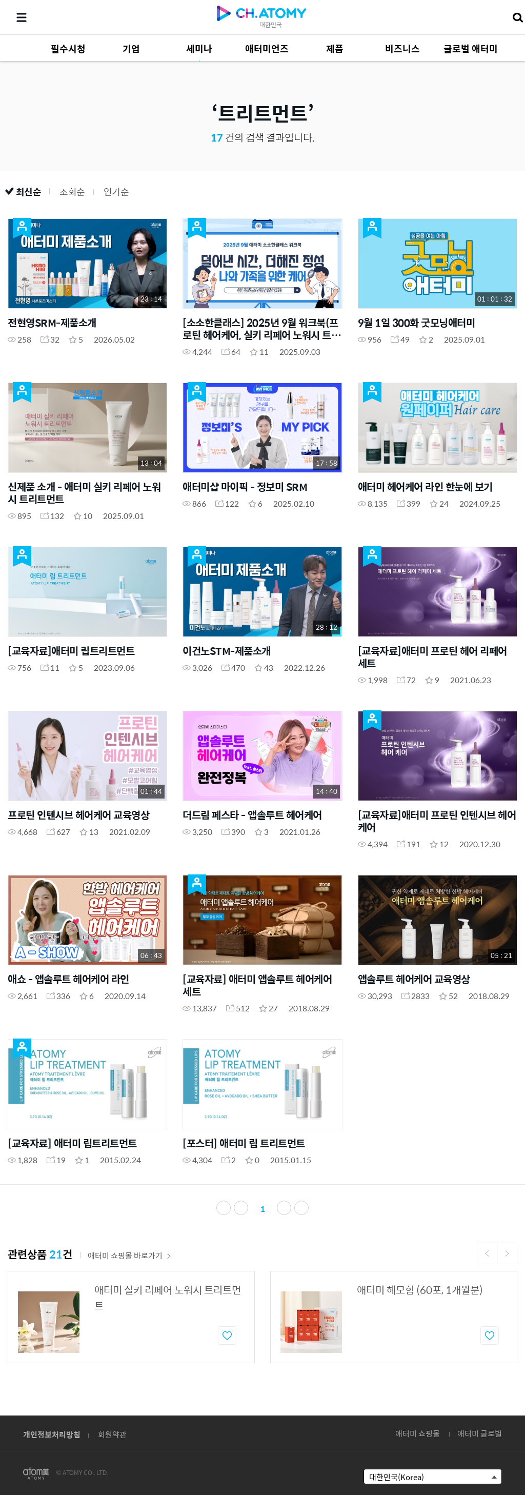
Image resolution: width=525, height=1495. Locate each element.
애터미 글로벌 (479, 1433)
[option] (131, 1317)
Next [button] (507, 1253)
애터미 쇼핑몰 (417, 1433)
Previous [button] (487, 1253)
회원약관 (112, 1434)
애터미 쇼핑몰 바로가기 (129, 1255)
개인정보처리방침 (51, 1434)
